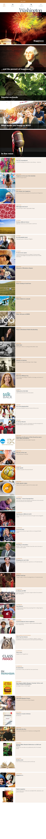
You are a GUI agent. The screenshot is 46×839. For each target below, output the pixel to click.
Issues (31, 5)
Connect (41, 5)
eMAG (4, 5)
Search (22, 5)
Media (12, 5)
